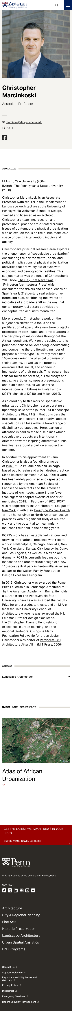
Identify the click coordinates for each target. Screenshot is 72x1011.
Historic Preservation (19, 929)
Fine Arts (9, 922)
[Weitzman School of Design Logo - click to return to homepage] (14, 5)
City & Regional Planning (21, 915)
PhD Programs (13, 949)
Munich (17, 394)
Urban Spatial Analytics (20, 942)
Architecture (12, 908)
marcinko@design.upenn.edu (24, 122)
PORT (9, 128)
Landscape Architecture (17, 676)
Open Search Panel (57, 5)
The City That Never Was (35, 280)
